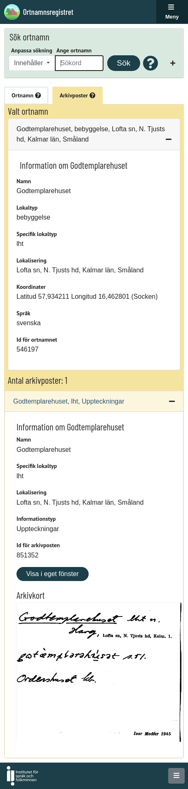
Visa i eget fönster (52, 573)
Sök (123, 63)
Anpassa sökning (31, 50)
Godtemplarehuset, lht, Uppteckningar (68, 401)
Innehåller (29, 62)
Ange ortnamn (74, 50)
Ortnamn (26, 95)
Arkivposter (77, 95)
